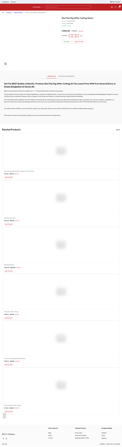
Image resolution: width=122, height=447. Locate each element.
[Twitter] (6, 438)
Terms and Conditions (81, 435)
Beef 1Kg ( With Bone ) (10, 218)
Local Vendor (69, 23)
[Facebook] (3, 438)
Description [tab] (51, 77)
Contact (50, 438)
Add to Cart (79, 41)
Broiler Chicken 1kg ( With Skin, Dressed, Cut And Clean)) (19, 171)
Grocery (9, 12)
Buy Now (67, 41)
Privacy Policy (78, 433)
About (50, 435)
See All (118, 129)
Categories (38, 7)
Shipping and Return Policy (82, 438)
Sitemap (4, 444)
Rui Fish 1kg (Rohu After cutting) (12, 405)
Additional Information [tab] (66, 76)
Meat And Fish (18, 12)
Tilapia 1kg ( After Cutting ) (11, 311)
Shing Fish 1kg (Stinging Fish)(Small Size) (14, 358)
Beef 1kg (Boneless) (9, 265)
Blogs (49, 433)
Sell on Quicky (115, 2)
